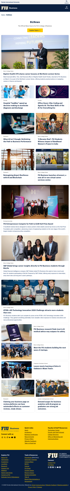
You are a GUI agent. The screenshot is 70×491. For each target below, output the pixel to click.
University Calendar (31, 459)
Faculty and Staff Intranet (56, 432)
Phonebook (28, 457)
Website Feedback (30, 441)
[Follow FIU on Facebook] (53, 467)
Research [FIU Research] (4, 466)
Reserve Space (29, 473)
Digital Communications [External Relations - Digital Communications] (38, 485)
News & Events (29, 437)
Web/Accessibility (62, 485)
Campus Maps (29, 462)
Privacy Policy (29, 439)
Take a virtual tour (30, 443)
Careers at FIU (5, 475)
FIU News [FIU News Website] (51, 465)
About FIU (4, 457)
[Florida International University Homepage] (10, 2)
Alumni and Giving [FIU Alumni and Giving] (6, 473)
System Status (29, 470)
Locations (4, 464)
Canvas (27, 466)
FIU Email (27, 468)
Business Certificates (31, 434)
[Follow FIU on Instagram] (49, 467)
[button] (66, 7)
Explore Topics (34, 30)
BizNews (9, 15)
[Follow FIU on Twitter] (55, 467)
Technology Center (54, 430)
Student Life (5, 468)
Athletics (4, 470)
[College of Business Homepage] (9, 8)
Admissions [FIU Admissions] (4, 459)
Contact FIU (51, 463)
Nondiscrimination (30, 475)
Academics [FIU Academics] (4, 462)
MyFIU (27, 464)
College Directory (53, 434)
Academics (28, 432)
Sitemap (39, 487)
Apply (26, 430)
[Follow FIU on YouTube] (58, 467)
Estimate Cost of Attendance (10, 477)
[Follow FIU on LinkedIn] (51, 467)
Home (3, 15)
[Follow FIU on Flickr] (60, 467)
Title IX (27, 477)
